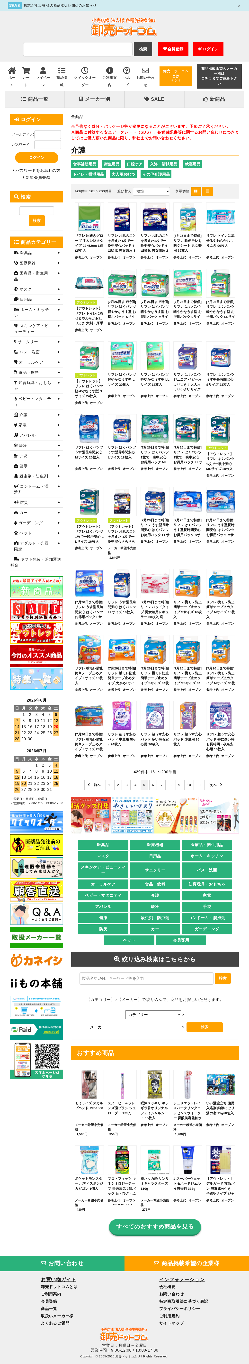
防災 (103, 929)
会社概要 (167, 1287)
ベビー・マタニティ (103, 895)
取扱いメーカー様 (57, 1316)
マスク (103, 856)
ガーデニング (207, 929)
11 (200, 785)
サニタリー (155, 870)
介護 (155, 895)
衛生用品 (111, 164)
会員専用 (181, 940)
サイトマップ (171, 1323)
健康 (103, 918)
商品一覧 (34, 99)
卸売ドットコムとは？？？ (175, 76)
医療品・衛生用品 (207, 845)
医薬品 (103, 845)
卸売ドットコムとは (59, 1287)
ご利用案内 (51, 1294)
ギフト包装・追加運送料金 (35, 562)
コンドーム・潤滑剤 (206, 918)
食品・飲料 (155, 884)
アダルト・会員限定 (31, 546)
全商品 (77, 116)
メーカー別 (94, 99)
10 (189, 785)
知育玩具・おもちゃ (206, 884)
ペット (129, 940)
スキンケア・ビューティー (103, 870)
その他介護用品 (156, 174)
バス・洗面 (207, 870)
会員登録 (173, 49)
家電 (207, 895)
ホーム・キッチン (207, 856)
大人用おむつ (123, 174)
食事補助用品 (84, 164)
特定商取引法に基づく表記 (183, 1301)
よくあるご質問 (55, 1323)
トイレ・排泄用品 (88, 174)
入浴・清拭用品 (163, 164)
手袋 (207, 907)
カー (155, 929)
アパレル (103, 907)
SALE (154, 99)
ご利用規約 (169, 1316)
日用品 (155, 856)
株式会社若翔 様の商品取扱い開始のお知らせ (60, 5)
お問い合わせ (62, 1263)
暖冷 (155, 907)
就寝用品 (192, 164)
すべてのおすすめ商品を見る (155, 1227)
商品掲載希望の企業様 (187, 1263)
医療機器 (155, 845)
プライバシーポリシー (179, 1309)
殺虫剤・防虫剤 (155, 918)
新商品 (214, 99)
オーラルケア (103, 884)
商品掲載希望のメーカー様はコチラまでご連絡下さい (219, 76)
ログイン (208, 49)
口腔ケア (134, 164)
